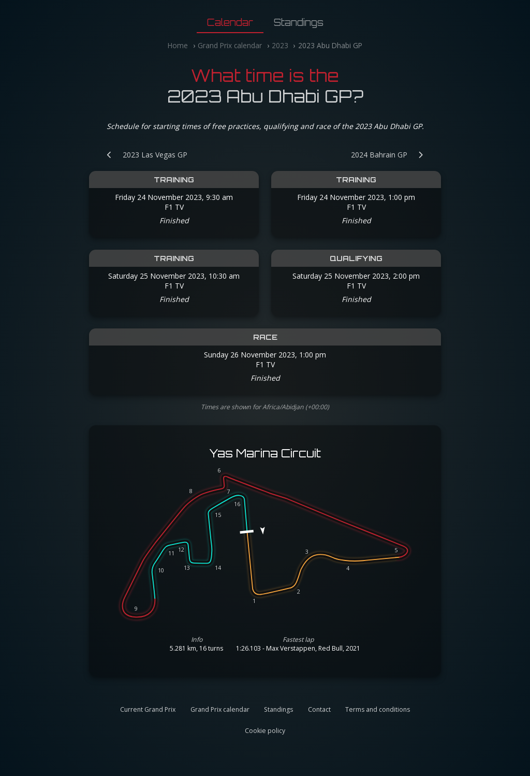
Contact (319, 709)
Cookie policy (265, 730)
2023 (280, 45)
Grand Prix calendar (230, 45)
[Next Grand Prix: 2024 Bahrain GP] (392, 155)
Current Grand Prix (147, 709)
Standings (298, 22)
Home (178, 45)
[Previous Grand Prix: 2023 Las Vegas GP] (142, 155)
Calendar (230, 22)
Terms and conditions (377, 709)
